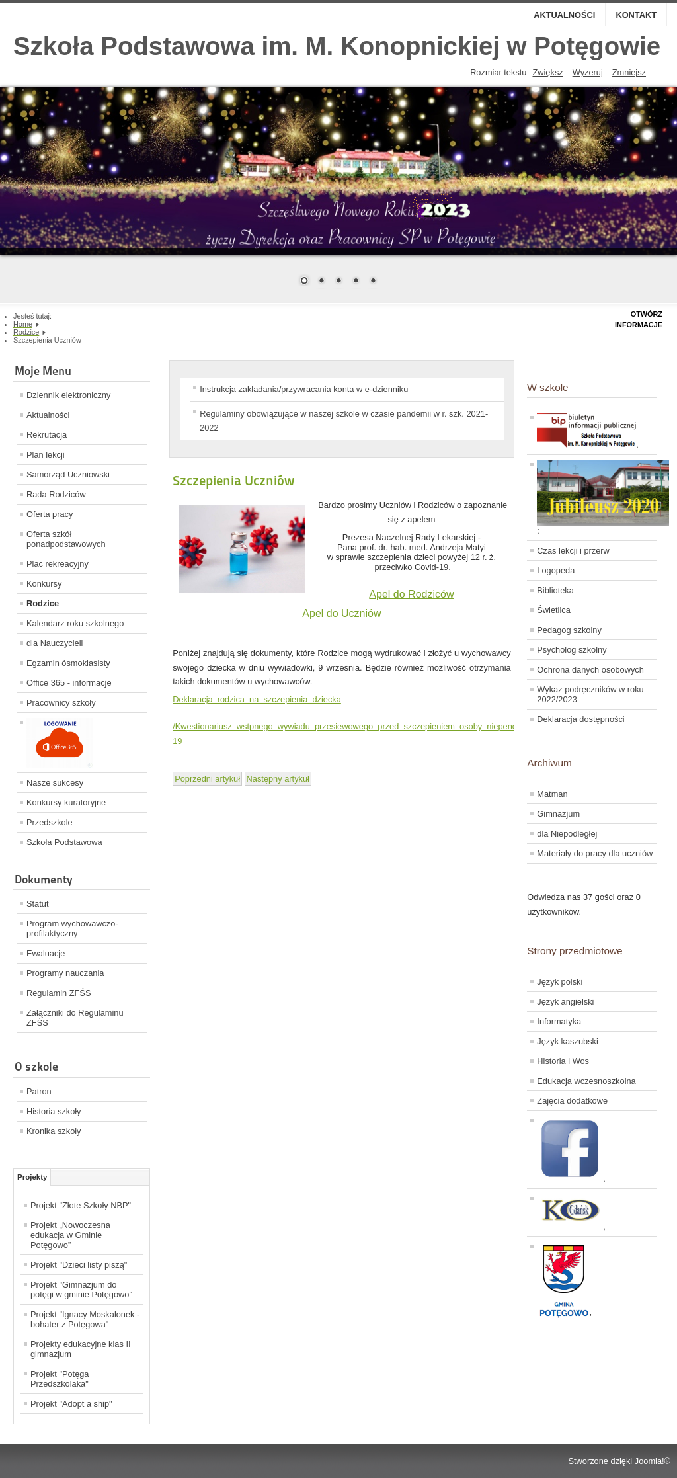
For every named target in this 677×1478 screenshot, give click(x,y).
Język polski (559, 982)
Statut (37, 904)
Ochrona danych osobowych (590, 670)
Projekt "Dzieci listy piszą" (78, 1265)
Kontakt (636, 15)
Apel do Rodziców (411, 594)
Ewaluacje (45, 953)
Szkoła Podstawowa (64, 842)
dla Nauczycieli (54, 643)
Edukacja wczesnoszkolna (586, 1081)
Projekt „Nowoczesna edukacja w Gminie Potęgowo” (70, 1235)
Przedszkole (49, 822)
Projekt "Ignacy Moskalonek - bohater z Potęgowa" (84, 1319)
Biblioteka (555, 590)
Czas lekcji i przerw (573, 550)
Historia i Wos (563, 1061)
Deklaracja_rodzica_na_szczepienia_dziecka (257, 699)
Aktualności (564, 15)
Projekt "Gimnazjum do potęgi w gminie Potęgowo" (81, 1289)
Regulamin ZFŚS (58, 993)
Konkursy (43, 584)
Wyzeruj (588, 72)
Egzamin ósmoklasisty (68, 663)
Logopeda (556, 570)
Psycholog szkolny (571, 650)
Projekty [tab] (32, 1177)
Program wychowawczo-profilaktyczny (72, 928)
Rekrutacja (46, 435)
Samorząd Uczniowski (68, 474)
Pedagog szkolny (569, 630)
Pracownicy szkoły (61, 703)
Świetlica (554, 610)
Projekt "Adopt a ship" (71, 1404)
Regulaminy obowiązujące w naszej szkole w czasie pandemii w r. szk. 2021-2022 (344, 421)
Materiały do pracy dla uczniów (595, 853)
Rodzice (42, 603)
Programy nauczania (65, 973)
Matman (552, 794)
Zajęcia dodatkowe (572, 1101)
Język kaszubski (567, 1041)
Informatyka (559, 1021)
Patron (39, 1091)
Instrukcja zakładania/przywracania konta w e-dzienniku (304, 389)
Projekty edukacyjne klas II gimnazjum (80, 1349)
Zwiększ (547, 72)
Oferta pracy (49, 514)
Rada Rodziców (56, 494)
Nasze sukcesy (54, 783)
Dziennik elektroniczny (68, 395)
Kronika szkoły (53, 1131)
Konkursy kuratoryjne (66, 802)
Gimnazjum (558, 814)
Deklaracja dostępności (580, 719)
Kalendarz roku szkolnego (75, 623)
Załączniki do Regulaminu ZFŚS (75, 1018)
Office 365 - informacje (69, 683)
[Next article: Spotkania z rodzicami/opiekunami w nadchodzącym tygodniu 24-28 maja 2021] (278, 779)
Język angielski (565, 1001)
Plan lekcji (45, 455)
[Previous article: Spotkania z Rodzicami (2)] (207, 779)
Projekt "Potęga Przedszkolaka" (59, 1379)
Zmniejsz (629, 72)
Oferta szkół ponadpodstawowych (66, 539)
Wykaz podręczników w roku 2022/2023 (590, 694)
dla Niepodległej (567, 834)
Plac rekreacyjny (57, 564)
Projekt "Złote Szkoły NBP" (80, 1205)
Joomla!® (652, 1461)
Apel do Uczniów (341, 613)
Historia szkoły (53, 1111)
